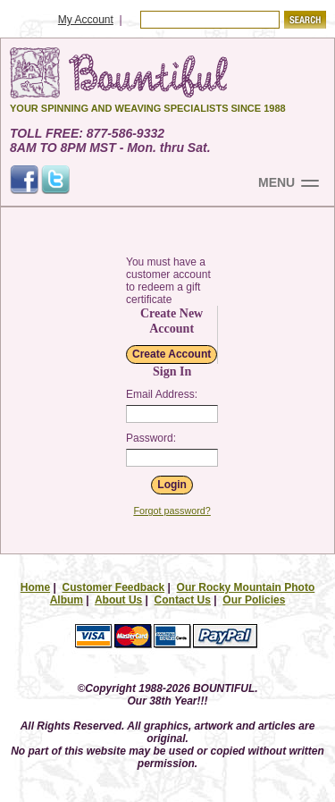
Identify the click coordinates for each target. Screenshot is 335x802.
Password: (151, 438)
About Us (118, 600)
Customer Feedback (113, 587)
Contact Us (183, 600)
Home (35, 587)
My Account (85, 19)
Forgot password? (171, 510)
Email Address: (161, 394)
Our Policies (253, 600)
